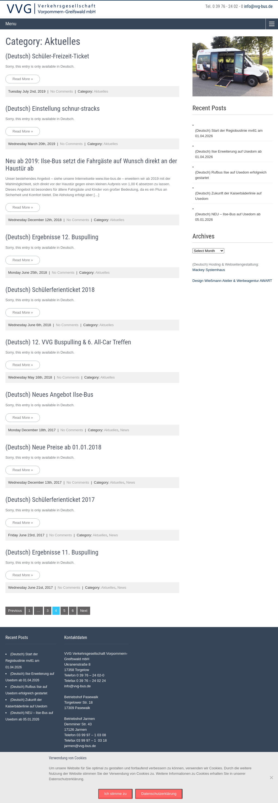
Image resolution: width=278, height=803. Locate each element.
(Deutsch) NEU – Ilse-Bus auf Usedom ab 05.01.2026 (228, 217)
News (124, 430)
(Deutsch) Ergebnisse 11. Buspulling (51, 552)
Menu (10, 23)
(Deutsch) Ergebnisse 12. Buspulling (51, 237)
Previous (15, 611)
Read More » (22, 79)
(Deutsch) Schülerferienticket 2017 (50, 499)
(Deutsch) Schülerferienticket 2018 (50, 290)
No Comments (61, 91)
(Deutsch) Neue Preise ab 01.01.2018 (53, 447)
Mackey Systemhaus (208, 270)
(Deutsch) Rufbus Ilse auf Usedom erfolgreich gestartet (231, 175)
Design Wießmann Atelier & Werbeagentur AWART (232, 281)
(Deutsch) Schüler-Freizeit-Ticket (47, 56)
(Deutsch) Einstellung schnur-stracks (52, 108)
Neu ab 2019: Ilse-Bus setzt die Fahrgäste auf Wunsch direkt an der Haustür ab (91, 164)
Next (83, 611)
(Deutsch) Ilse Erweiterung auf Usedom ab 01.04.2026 (228, 154)
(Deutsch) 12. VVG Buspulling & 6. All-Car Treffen (68, 342)
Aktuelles (101, 91)
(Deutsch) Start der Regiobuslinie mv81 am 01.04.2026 (229, 133)
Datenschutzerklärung (158, 794)
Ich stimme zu (115, 794)
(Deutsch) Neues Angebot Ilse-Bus (49, 394)
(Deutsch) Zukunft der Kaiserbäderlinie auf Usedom (228, 196)
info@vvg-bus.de (258, 6)
